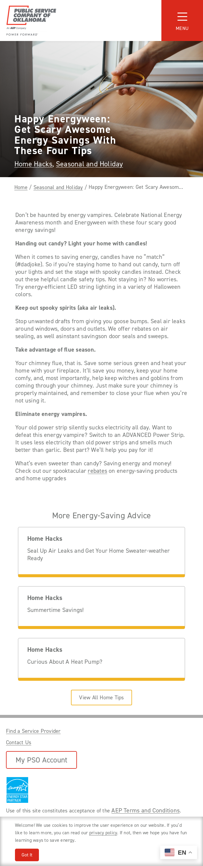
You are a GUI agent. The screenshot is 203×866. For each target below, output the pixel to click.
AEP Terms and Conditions (145, 810)
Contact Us (18, 742)
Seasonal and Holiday (89, 164)
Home (21, 187)
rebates (97, 471)
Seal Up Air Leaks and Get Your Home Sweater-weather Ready (98, 554)
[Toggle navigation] (182, 20)
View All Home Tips (101, 697)
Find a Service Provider (33, 731)
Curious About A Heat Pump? (64, 662)
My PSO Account (41, 760)
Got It (27, 855)
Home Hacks (33, 164)
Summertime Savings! (55, 610)
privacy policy (103, 832)
